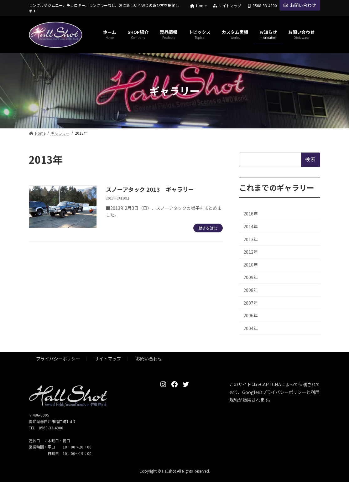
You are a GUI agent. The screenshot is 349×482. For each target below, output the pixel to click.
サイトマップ (227, 5)
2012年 (250, 252)
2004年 (250, 328)
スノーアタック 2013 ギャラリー (150, 189)
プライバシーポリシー (58, 358)
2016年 (250, 213)
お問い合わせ (300, 5)
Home (198, 5)
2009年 (250, 277)
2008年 (250, 290)
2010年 (250, 264)
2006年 (250, 315)
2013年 (250, 239)
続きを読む (208, 228)
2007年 (250, 302)
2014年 (250, 226)
